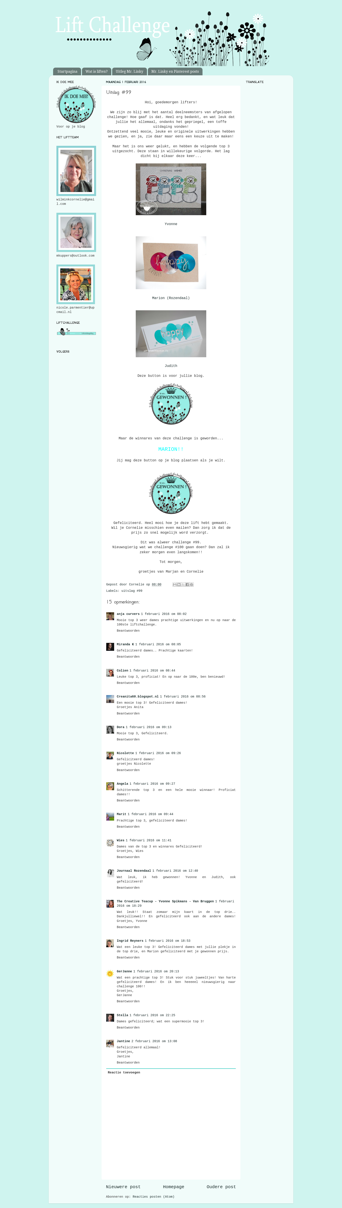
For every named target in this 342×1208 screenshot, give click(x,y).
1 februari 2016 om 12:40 (175, 871)
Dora (121, 727)
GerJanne (124, 971)
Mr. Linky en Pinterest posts (175, 71)
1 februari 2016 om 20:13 (156, 971)
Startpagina (67, 71)
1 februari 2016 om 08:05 (158, 644)
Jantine (123, 1041)
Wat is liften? (97, 71)
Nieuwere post (123, 1187)
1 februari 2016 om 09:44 (150, 814)
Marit (121, 814)
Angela (122, 784)
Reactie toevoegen (124, 1072)
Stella (122, 1015)
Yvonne (171, 224)
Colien (122, 670)
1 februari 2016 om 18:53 (167, 941)
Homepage (173, 1187)
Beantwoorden (128, 631)
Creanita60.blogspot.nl (138, 696)
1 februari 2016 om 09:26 (158, 753)
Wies (121, 840)
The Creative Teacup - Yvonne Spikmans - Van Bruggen (165, 901)
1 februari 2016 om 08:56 (183, 696)
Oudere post (221, 1187)
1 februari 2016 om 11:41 (148, 840)
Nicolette (125, 753)
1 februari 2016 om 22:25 (152, 1015)
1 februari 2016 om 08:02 (164, 614)
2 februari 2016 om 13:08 (154, 1041)
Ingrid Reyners (130, 941)
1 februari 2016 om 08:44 (152, 670)
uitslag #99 (131, 591)
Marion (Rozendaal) (171, 298)
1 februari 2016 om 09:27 (152, 784)
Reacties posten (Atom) (154, 1197)
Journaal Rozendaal (134, 871)
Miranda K (125, 644)
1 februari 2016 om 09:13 (148, 727)
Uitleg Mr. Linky (129, 71)
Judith (171, 366)
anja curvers (128, 614)
